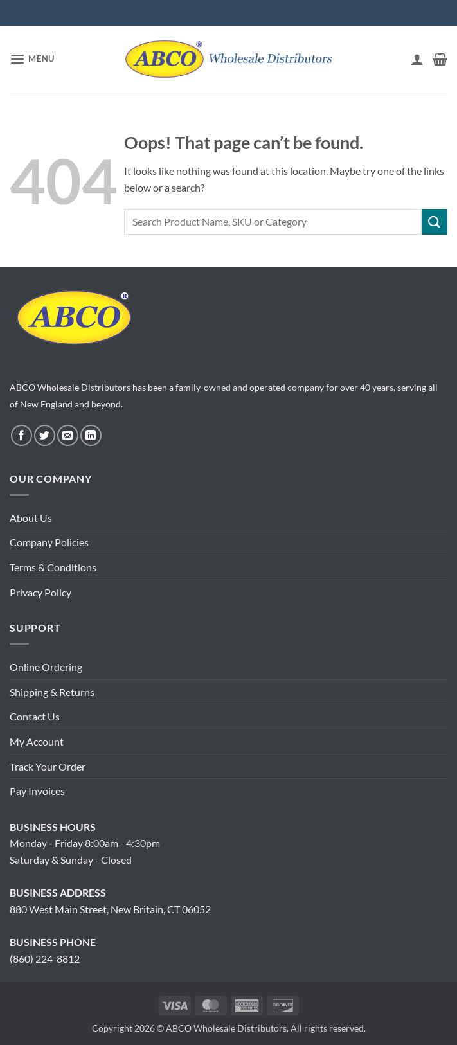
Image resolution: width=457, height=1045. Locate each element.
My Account (37, 741)
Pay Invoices (37, 791)
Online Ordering (46, 667)
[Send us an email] (67, 435)
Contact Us (35, 716)
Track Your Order (47, 766)
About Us (31, 518)
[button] (32, 59)
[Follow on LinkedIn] (91, 435)
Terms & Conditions (53, 567)
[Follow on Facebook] (21, 435)
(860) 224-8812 (45, 958)
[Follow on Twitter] (44, 435)
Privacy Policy (40, 592)
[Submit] (434, 221)
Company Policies (49, 542)
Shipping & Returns (52, 692)
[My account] (417, 59)
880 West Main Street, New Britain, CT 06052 (110, 909)
